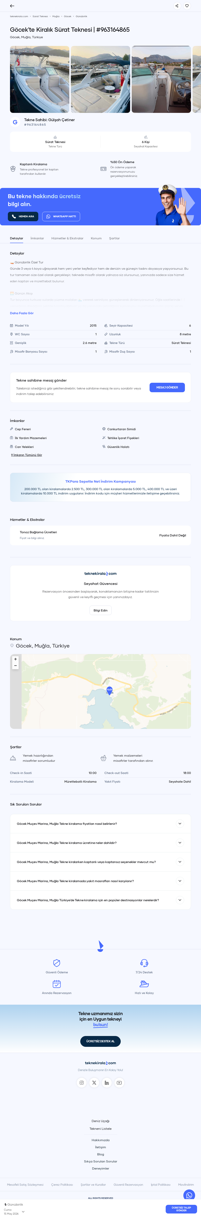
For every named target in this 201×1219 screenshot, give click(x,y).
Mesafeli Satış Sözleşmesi (25, 1184)
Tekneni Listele (100, 1128)
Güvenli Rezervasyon (128, 1184)
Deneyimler (100, 1168)
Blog (100, 1154)
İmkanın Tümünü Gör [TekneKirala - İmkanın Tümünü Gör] (26, 455)
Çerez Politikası (62, 1184)
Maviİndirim (186, 1184)
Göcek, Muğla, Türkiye (26, 37)
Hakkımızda (101, 1140)
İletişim (100, 1147)
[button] (109, 691)
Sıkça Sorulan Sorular (100, 1161)
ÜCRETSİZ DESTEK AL (100, 1041)
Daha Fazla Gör (22, 313)
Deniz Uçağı (101, 1121)
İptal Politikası (160, 1184)
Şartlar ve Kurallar (93, 1184)
